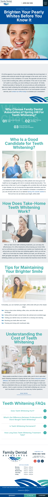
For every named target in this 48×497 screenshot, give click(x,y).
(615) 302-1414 (27, 3)
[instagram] (42, 461)
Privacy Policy (33, 487)
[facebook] (38, 461)
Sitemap (27, 487)
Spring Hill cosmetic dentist (36, 192)
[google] (35, 461)
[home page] (6, 3)
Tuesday (17, 469)
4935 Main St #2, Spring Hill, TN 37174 (38, 457)
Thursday (17, 473)
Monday (17, 467)
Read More (24, 393)
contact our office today (19, 92)
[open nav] (45, 3)
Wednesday (18, 471)
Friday (17, 474)
